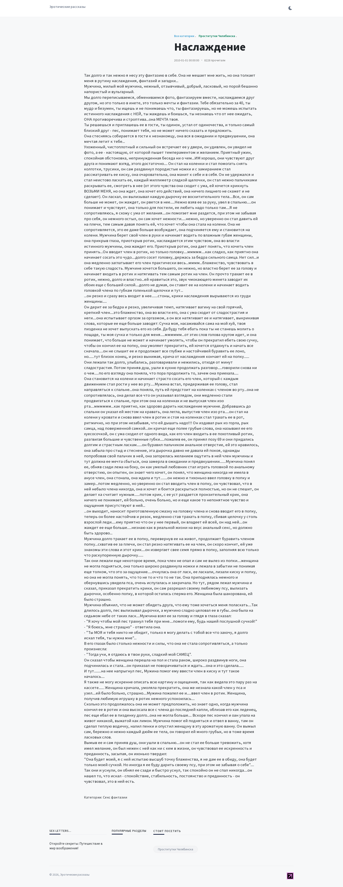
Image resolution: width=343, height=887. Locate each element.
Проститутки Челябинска (175, 873)
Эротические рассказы (67, 6)
